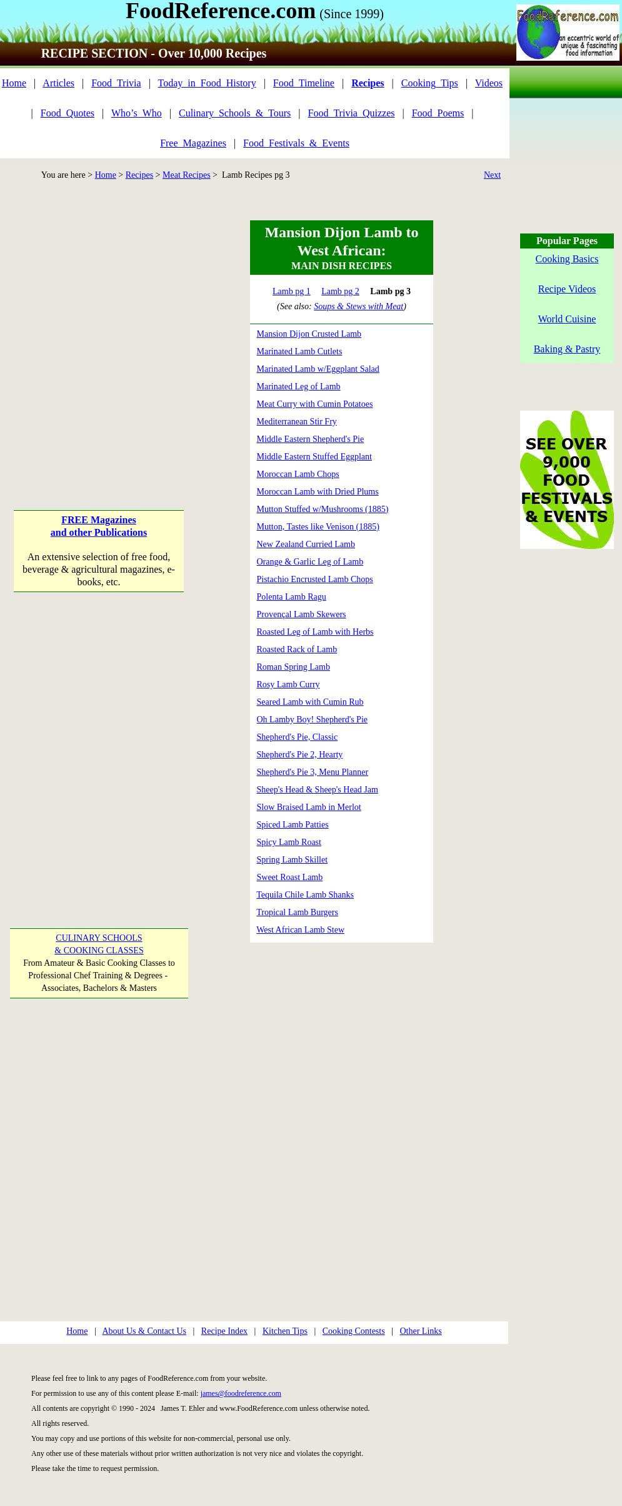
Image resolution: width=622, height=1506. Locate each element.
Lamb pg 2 (340, 291)
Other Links (420, 1331)
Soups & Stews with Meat (358, 306)
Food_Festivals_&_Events (296, 143)
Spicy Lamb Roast (289, 842)
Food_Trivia (116, 83)
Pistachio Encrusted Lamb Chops (315, 579)
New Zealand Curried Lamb (306, 544)
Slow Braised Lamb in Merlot (309, 807)
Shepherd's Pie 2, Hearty (300, 754)
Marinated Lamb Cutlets (300, 351)
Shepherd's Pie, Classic (297, 737)
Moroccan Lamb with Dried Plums (318, 491)
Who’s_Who (136, 113)
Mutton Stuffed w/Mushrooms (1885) (323, 509)
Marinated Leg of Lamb (299, 386)
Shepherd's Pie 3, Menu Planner (313, 772)
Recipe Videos (567, 289)
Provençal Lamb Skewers (301, 614)
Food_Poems (438, 113)
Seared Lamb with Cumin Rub (310, 702)
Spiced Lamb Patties (293, 824)
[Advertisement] (117, 337)
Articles (58, 83)
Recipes (139, 175)
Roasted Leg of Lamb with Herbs (315, 632)
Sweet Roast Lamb (290, 877)
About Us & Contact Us (144, 1331)
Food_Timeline (303, 83)
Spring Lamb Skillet (292, 859)
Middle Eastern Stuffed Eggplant (314, 456)
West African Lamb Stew (300, 930)
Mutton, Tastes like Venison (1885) (318, 526)
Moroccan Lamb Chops (298, 474)
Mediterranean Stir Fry (297, 421)
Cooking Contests (354, 1331)
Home (14, 83)
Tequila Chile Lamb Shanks (305, 894)
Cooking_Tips (429, 83)
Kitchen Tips (285, 1331)
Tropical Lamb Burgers (297, 912)
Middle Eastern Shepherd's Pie (310, 439)
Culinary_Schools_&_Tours (235, 113)
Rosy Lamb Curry (288, 684)
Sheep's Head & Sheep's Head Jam (317, 789)
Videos (489, 83)
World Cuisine (567, 319)
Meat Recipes (187, 175)
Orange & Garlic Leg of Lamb (310, 561)
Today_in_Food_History (207, 83)
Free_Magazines (193, 143)
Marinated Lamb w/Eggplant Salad (318, 369)
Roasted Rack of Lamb (297, 649)
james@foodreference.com (241, 1393)
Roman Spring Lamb (293, 667)
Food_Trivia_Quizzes (351, 113)
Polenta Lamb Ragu (291, 597)
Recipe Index (224, 1331)
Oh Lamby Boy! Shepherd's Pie (312, 719)
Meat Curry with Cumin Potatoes (315, 404)
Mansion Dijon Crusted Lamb (309, 334)
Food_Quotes (67, 113)
